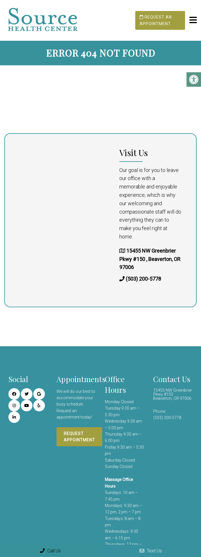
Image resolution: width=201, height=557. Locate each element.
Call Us (50, 551)
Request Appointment (79, 436)
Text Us (151, 551)
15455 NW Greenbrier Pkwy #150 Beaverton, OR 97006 (172, 394)
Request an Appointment (156, 20)
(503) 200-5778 (143, 279)
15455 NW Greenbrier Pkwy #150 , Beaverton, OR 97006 (149, 259)
